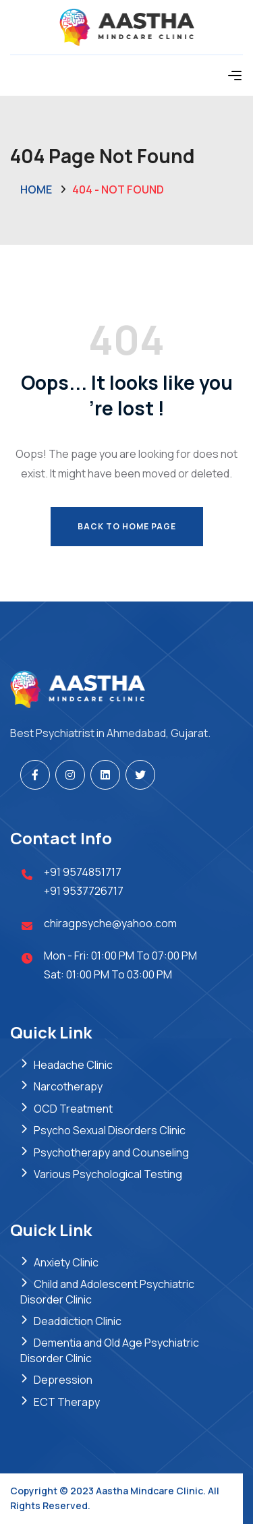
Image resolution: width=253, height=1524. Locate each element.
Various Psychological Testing (108, 1174)
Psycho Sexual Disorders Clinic (110, 1130)
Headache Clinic (73, 1064)
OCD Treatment (73, 1108)
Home (36, 189)
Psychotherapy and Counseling (111, 1152)
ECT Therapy (67, 1402)
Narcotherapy (68, 1086)
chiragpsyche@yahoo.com (110, 923)
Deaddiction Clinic (77, 1321)
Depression (63, 1379)
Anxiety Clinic (66, 1262)
